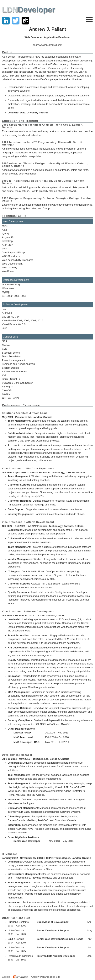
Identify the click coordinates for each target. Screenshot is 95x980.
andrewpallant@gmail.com (47, 44)
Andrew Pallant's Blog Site (45, 976)
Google (6, 976)
